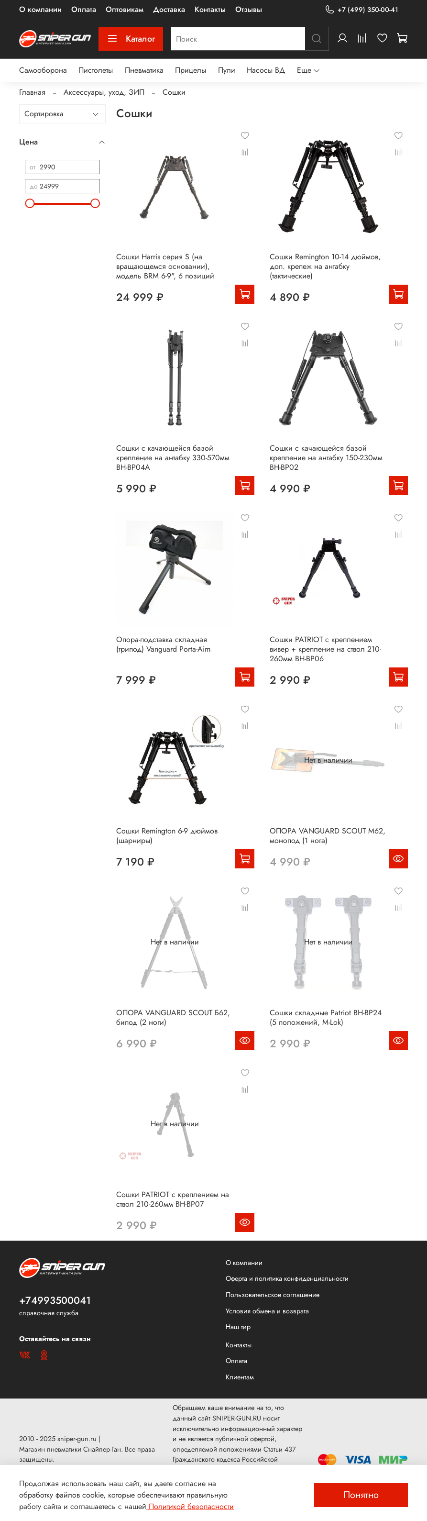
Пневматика (144, 70)
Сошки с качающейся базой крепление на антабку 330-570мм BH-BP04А (173, 458)
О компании (40, 9)
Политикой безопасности (190, 1506)
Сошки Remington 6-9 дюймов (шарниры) (167, 835)
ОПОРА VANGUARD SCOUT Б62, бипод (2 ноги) (173, 1017)
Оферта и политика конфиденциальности (287, 1278)
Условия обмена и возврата (267, 1311)
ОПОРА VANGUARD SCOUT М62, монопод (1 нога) (327, 835)
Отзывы (248, 9)
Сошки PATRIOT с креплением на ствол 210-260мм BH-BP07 (172, 1199)
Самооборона (43, 70)
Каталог (131, 39)
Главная (32, 92)
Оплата (83, 9)
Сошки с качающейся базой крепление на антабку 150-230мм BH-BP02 (326, 458)
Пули (226, 70)
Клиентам (240, 1377)
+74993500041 (55, 1300)
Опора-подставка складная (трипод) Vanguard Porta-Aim (163, 644)
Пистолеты (95, 70)
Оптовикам (124, 9)
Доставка (169, 9)
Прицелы (190, 70)
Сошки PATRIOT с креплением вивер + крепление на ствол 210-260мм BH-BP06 (325, 649)
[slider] (29, 203)
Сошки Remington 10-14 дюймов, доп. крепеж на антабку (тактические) (325, 266)
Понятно (361, 1495)
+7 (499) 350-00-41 (361, 10)
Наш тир (238, 1327)
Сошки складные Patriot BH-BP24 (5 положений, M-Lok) (326, 1017)
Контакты (210, 9)
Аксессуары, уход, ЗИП (104, 92)
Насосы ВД (266, 70)
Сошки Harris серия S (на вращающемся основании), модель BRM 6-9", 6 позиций (165, 266)
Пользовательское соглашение (272, 1294)
